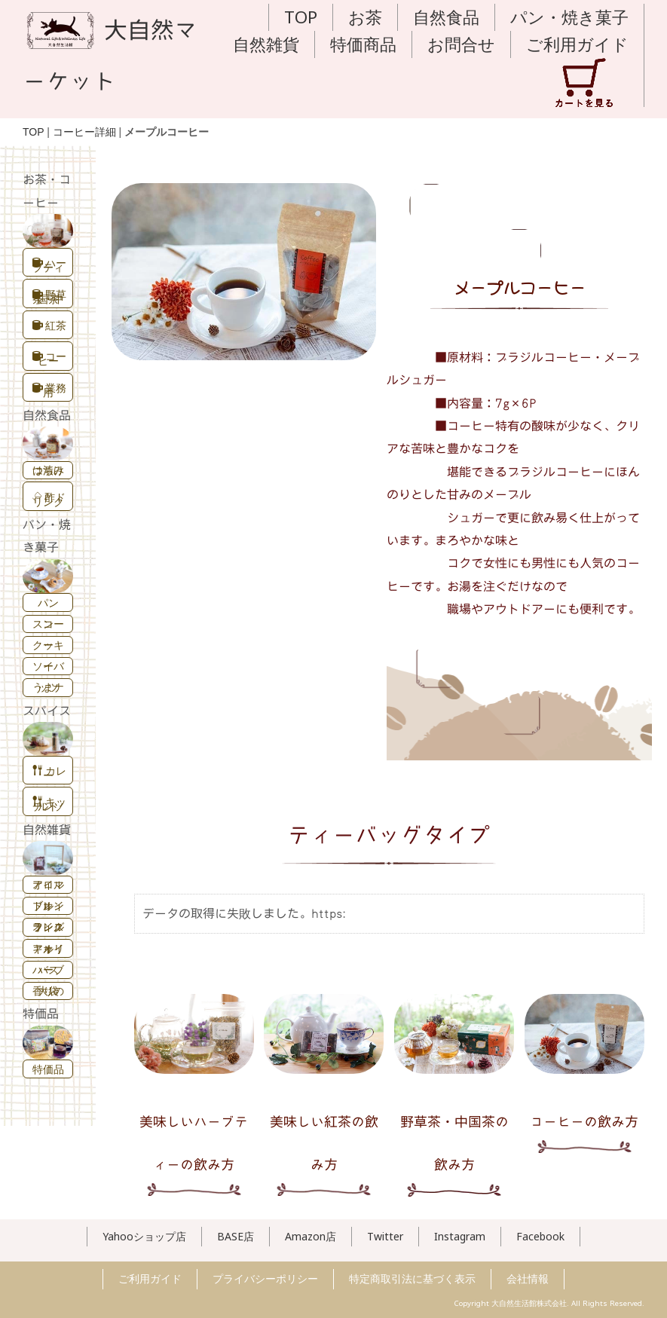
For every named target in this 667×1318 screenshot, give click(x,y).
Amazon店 (310, 1236)
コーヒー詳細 (84, 132)
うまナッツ (48, 687)
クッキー (48, 645)
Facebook (540, 1236)
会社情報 (527, 1278)
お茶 (365, 17)
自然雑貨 (266, 44)
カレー (49, 772)
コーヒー (49, 358)
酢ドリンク (49, 499)
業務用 (49, 390)
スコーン (48, 623)
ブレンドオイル (48, 905)
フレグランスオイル (48, 926)
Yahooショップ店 (144, 1236)
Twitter (385, 1236)
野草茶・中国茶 (49, 296)
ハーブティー (49, 264)
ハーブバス (48, 969)
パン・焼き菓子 (569, 17)
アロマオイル (48, 884)
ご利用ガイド (577, 44)
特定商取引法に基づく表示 (412, 1278)
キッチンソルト (49, 803)
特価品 (48, 1069)
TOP (300, 17)
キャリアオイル (48, 948)
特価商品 (363, 44)
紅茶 (49, 325)
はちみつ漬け (48, 470)
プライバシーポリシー (265, 1278)
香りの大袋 (48, 990)
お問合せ (461, 44)
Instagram (459, 1236)
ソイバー (48, 666)
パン (48, 602)
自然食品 (446, 17)
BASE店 (235, 1236)
